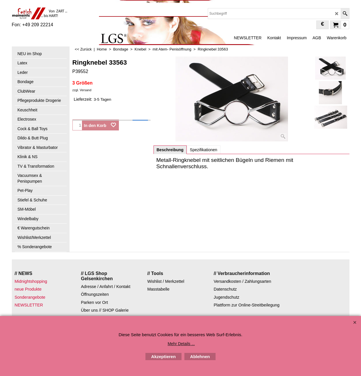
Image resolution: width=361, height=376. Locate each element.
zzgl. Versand (81, 90)
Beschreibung (170, 149)
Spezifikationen (203, 149)
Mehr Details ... (181, 343)
